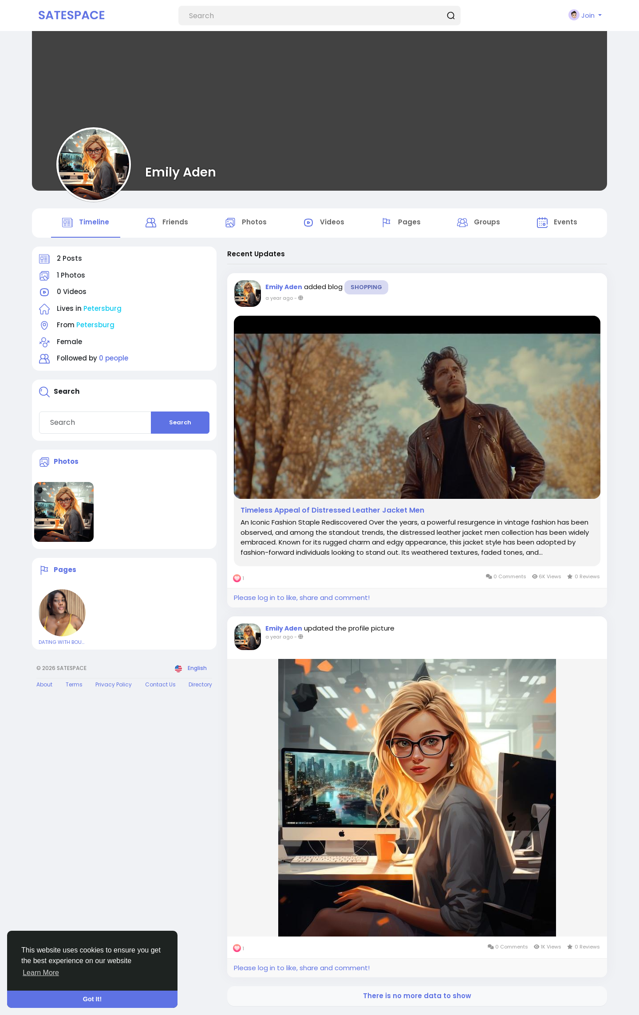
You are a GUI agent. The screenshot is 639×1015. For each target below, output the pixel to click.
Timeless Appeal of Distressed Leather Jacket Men (332, 510)
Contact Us (160, 684)
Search (180, 422)
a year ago (279, 298)
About (44, 684)
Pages (65, 570)
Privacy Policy (113, 684)
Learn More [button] (41, 972)
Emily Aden (180, 172)
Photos (66, 461)
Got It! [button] (92, 999)
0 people (113, 358)
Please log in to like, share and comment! (302, 597)
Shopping (366, 287)
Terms (74, 684)
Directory (200, 684)
